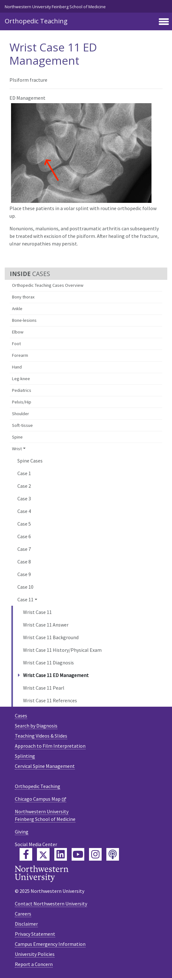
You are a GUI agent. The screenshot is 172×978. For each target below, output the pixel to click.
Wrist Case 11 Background (51, 637)
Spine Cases (30, 460)
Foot (16, 343)
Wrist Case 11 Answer (45, 625)
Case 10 (25, 587)
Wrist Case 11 (37, 612)
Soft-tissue (22, 425)
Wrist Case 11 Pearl (43, 688)
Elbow (17, 332)
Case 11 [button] (25, 599)
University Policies (35, 954)
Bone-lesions (24, 320)
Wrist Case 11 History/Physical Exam (62, 650)
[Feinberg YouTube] (78, 854)
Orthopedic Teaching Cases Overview (47, 285)
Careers (23, 913)
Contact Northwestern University (51, 903)
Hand (17, 367)
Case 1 (24, 473)
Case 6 (24, 536)
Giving (21, 831)
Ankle (17, 308)
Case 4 (24, 511)
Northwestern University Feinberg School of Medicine (55, 6)
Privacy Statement (35, 934)
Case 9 (24, 574)
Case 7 (24, 549)
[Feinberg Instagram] (95, 854)
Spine (17, 437)
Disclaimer (26, 924)
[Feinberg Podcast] (112, 854)
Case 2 (24, 486)
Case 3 (24, 498)
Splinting (25, 756)
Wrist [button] (17, 448)
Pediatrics (21, 390)
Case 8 (24, 561)
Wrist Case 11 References (50, 700)
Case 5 (24, 524)
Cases (21, 715)
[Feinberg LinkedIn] (60, 854)
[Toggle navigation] (164, 22)
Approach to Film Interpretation (50, 746)
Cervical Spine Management (45, 766)
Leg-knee (21, 378)
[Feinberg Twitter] (43, 854)
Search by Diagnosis (36, 725)
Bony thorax (23, 297)
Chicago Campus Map (38, 799)
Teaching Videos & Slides (41, 736)
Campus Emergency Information (50, 944)
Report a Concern (34, 964)
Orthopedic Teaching (36, 21)
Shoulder (20, 413)
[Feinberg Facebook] (26, 854)
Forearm (20, 355)
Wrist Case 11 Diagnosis (48, 662)
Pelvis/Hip (21, 402)
